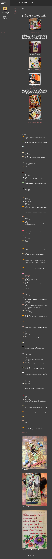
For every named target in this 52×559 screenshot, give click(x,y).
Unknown (26, 235)
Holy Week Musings (26, 469)
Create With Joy (27, 383)
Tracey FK (26, 357)
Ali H (25, 253)
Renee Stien (26, 288)
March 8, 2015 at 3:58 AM (27, 392)
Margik (25, 326)
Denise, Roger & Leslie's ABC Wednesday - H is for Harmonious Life (35, 122)
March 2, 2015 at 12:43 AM (27, 154)
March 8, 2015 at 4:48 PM (27, 397)
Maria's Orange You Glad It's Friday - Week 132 (35, 88)
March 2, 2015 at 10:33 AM (27, 175)
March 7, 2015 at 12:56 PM (27, 381)
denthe (25, 394)
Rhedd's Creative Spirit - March (35, 87)
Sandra (25, 177)
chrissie (25, 156)
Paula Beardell (38, 85)
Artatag (26, 230)
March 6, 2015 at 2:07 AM (27, 295)
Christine (26, 331)
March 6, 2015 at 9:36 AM (27, 329)
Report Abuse (3, 32)
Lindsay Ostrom (39, 69)
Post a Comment (24, 432)
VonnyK (26, 282)
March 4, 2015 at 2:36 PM (27, 256)
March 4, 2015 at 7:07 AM (27, 233)
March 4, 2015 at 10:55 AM (27, 238)
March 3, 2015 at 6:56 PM (27, 204)
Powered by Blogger (31, 555)
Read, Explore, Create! (25, 2)
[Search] (47, 2)
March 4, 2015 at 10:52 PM (27, 276)
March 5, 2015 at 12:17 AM (27, 280)
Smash (15, 13)
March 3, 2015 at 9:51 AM (27, 190)
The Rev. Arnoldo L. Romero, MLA (5, 13)
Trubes (25, 221)
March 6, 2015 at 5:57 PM (27, 360)
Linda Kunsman (27, 310)
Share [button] (15, 8)
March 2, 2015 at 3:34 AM (27, 164)
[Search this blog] (4, 2)
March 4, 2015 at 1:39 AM (27, 219)
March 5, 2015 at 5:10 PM (27, 286)
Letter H (15, 12)
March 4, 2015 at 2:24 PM (27, 251)
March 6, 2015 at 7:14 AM (27, 313)
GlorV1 (25, 336)
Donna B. (26, 206)
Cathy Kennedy (26, 399)
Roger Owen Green (27, 201)
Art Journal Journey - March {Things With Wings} (35, 70)
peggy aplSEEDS (28, 275)
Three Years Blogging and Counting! (31, 549)
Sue (25, 240)
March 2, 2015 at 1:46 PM (27, 180)
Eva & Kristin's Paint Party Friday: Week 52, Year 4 (35, 33)
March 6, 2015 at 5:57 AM (27, 308)
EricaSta (26, 320)
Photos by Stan (26, 315)
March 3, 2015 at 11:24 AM (27, 194)
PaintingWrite (26, 297)
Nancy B (26, 196)
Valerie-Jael (26, 152)
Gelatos (15, 11)
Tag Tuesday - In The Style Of (35, 121)
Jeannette (26, 166)
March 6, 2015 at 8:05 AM (27, 318)
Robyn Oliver (26, 278)
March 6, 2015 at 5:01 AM (27, 302)
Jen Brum (26, 141)
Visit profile (5, 21)
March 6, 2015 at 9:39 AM (27, 334)
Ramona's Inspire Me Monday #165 (34, 71)
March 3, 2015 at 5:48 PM (27, 199)
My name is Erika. (27, 367)
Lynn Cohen (26, 362)
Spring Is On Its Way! (26, 506)
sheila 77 (26, 182)
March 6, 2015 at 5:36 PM (27, 355)
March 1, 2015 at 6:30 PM (27, 139)
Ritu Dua (26, 304)
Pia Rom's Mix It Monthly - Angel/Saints (35, 32)
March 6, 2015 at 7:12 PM (27, 365)
